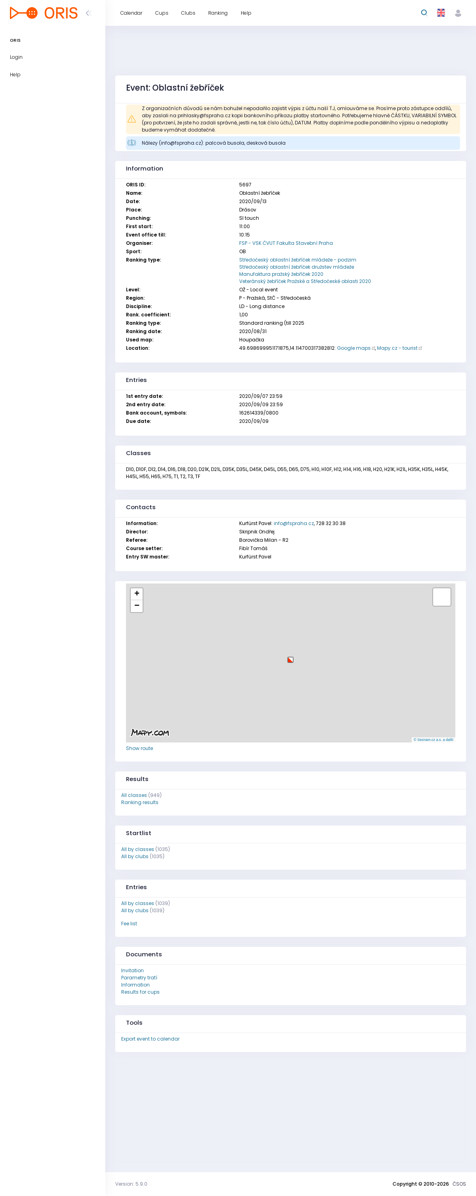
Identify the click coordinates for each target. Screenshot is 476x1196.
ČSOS (459, 1183)
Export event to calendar (150, 1038)
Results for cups (140, 992)
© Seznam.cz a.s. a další (433, 740)
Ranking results (140, 802)
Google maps (354, 348)
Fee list (129, 923)
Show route (139, 748)
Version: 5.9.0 (131, 1183)
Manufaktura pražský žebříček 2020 (281, 274)
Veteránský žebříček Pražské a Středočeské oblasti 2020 (305, 281)
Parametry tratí (139, 977)
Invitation (132, 970)
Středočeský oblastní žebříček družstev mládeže (296, 267)
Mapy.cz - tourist (397, 348)
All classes (134, 795)
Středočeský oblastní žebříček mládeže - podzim (297, 259)
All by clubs (135, 856)
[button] (290, 657)
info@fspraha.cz (294, 523)
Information (135, 984)
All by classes (137, 849)
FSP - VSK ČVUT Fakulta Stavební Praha (286, 243)
